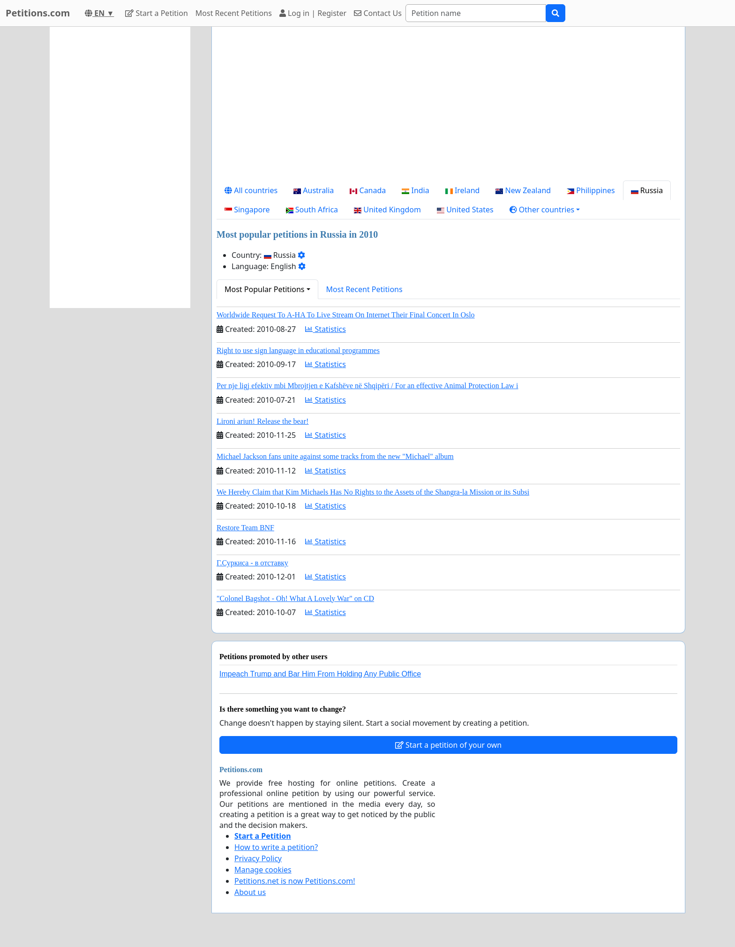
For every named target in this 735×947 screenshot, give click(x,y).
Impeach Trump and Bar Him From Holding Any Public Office (320, 674)
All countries (251, 190)
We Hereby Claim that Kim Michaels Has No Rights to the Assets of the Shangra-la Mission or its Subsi (373, 492)
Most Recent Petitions (233, 13)
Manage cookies (263, 869)
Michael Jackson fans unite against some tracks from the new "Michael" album (335, 456)
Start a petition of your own (448, 745)
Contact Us (378, 13)
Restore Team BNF (245, 528)
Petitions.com (38, 13)
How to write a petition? (276, 847)
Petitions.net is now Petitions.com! (294, 881)
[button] (545, 209)
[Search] (475, 13)
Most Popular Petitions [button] (265, 289)
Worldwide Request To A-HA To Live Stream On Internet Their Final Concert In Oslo (346, 315)
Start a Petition (156, 13)
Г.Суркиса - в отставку (252, 563)
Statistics (325, 329)
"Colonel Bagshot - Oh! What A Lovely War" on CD (295, 598)
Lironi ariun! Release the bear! (262, 421)
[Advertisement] (448, 107)
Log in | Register (312, 13)
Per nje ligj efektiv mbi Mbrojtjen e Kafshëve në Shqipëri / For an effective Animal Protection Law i (367, 386)
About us (250, 892)
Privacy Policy (258, 858)
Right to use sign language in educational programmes (298, 350)
